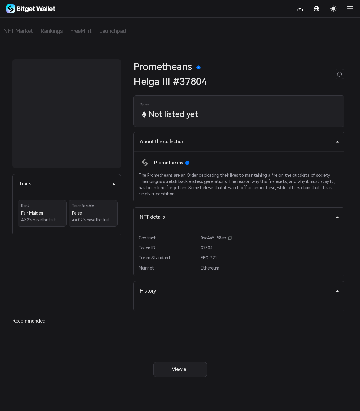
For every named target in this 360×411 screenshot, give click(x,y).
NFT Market (18, 31)
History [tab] (239, 291)
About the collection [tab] (239, 142)
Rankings (51, 31)
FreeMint (80, 31)
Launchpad (112, 31)
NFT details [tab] (239, 217)
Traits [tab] (67, 184)
